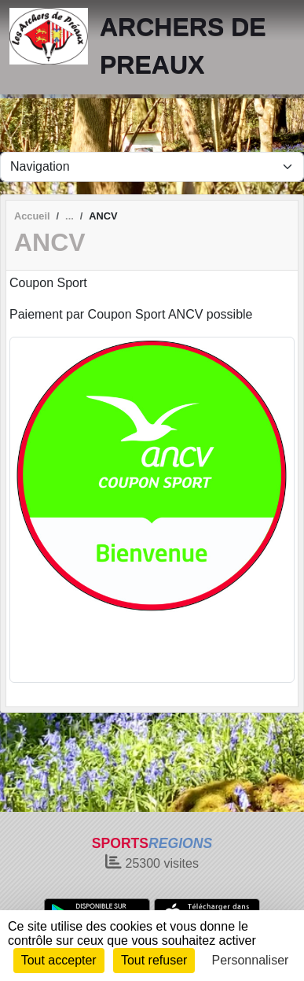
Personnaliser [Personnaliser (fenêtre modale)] (250, 960)
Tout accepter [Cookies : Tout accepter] (59, 960)
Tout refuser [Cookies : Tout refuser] (154, 960)
